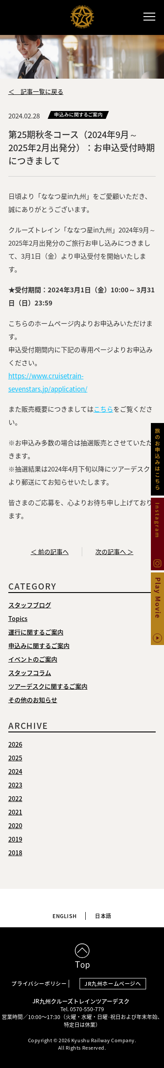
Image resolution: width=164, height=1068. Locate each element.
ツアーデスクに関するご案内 (47, 686)
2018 (15, 852)
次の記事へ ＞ (114, 551)
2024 (15, 771)
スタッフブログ (29, 604)
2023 (15, 784)
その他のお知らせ (32, 699)
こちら (103, 409)
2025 (15, 757)
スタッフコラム (29, 672)
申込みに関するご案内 (39, 645)
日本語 (103, 916)
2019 (15, 839)
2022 (15, 798)
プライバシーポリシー (38, 984)
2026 (15, 744)
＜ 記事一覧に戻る (35, 91)
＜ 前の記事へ (50, 551)
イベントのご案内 (32, 659)
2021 (15, 812)
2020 (15, 825)
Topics (18, 618)
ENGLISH (64, 916)
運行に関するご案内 (35, 632)
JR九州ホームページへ (112, 984)
